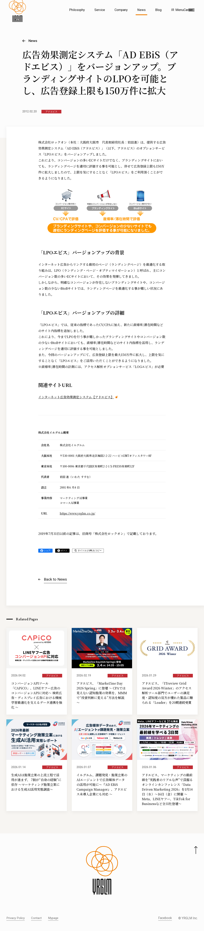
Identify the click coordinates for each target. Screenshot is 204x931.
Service (99, 10)
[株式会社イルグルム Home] (17, 19)
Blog (158, 10)
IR (172, 10)
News (141, 10)
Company (121, 10)
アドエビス (51, 111)
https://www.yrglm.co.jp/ (77, 513)
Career (188, 10)
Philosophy (77, 10)
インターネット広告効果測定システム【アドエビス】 (76, 397)
